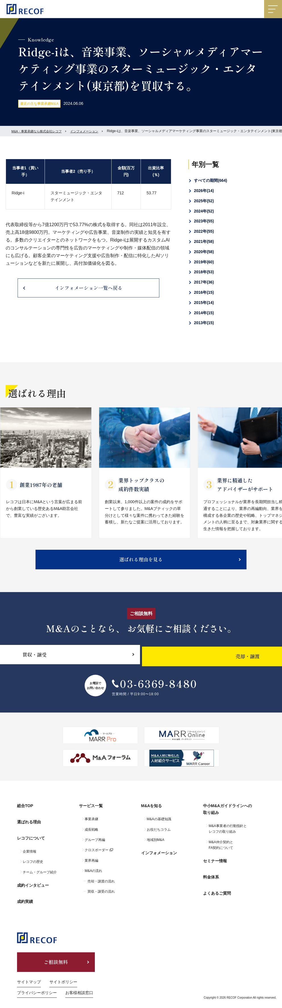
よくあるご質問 (217, 887)
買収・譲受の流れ (101, 895)
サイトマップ (29, 972)
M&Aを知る (151, 811)
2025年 (204, 201)
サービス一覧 (91, 811)
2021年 (204, 241)
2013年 (204, 322)
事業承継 (91, 823)
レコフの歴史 (33, 858)
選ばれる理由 (29, 823)
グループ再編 (95, 843)
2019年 (204, 262)
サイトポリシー (63, 972)
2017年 (204, 282)
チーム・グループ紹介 (40, 868)
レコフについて (31, 836)
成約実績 (25, 892)
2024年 (204, 211)
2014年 (204, 313)
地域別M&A (155, 843)
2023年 (204, 221)
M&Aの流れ (93, 874)
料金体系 (211, 875)
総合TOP (25, 811)
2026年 (204, 190)
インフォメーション (90, 131)
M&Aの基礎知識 (159, 823)
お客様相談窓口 (79, 983)
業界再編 (91, 864)
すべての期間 (210, 180)
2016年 (204, 292)
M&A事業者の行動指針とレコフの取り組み (228, 832)
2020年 (204, 251)
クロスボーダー (96, 854)
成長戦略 (91, 833)
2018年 (204, 272)
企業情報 (29, 848)
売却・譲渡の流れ (101, 885)
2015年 (204, 302)
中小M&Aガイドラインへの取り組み (227, 814)
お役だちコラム (159, 833)
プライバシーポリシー (37, 983)
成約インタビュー (33, 879)
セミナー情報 (215, 863)
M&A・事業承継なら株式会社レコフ (38, 131)
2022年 (204, 231)
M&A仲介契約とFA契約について (221, 848)
